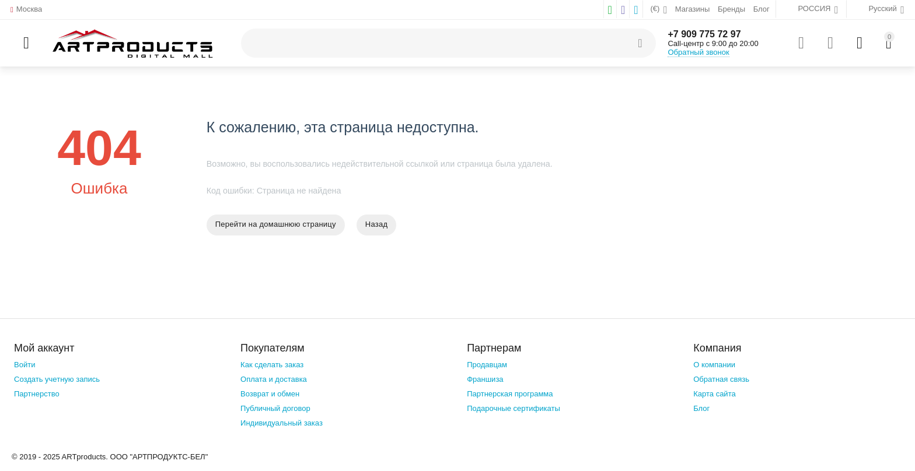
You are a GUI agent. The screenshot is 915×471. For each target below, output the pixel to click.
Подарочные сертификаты (513, 408)
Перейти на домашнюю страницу (275, 224)
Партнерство (37, 393)
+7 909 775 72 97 (704, 34)
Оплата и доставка (273, 379)
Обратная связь (721, 379)
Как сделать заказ (271, 364)
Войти (24, 364)
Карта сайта (714, 393)
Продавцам (487, 364)
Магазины (692, 9)
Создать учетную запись (57, 379)
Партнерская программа (510, 393)
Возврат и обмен (269, 393)
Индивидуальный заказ (281, 423)
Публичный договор (275, 408)
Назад (376, 224)
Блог (761, 9)
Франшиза (485, 379)
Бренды (731, 9)
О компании (714, 364)
